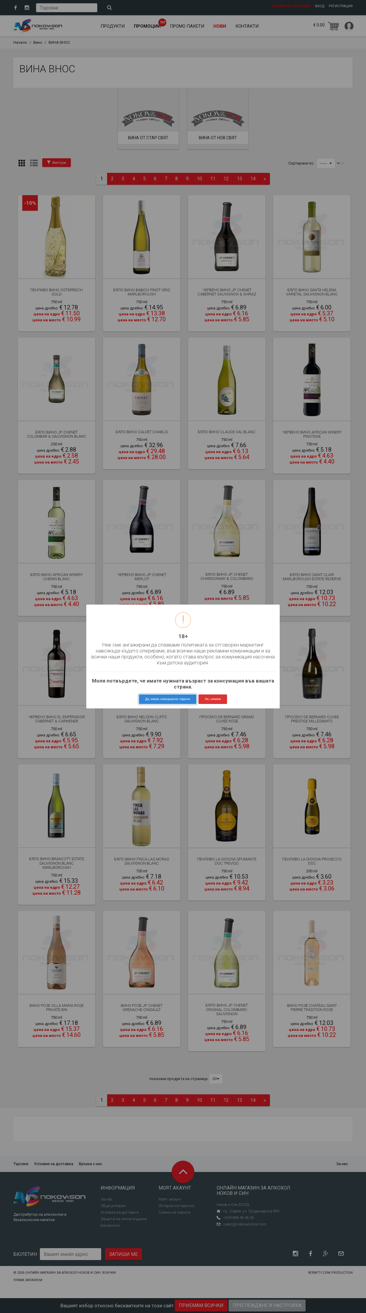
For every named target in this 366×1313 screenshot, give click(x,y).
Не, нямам (213, 699)
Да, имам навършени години (167, 699)
